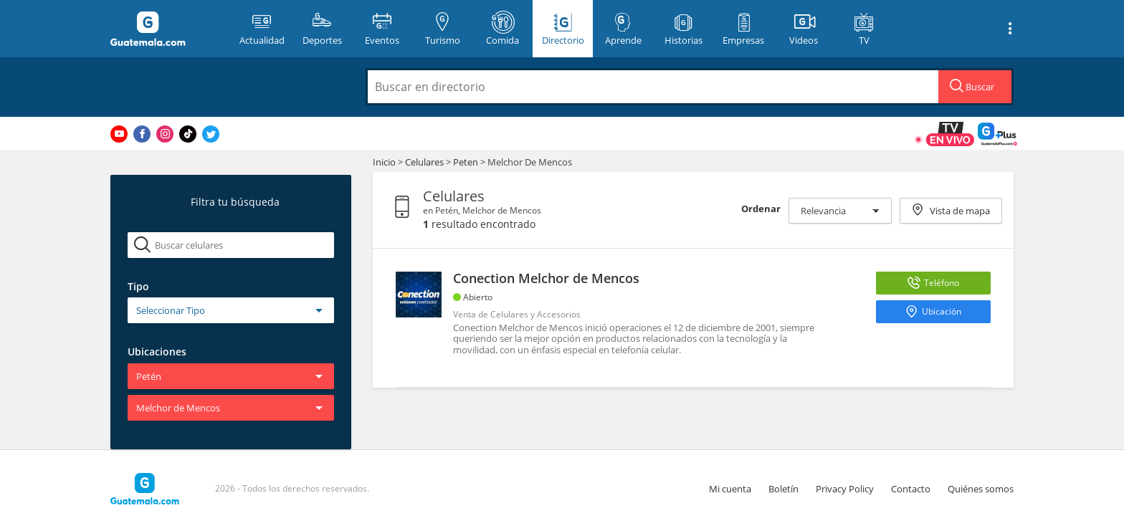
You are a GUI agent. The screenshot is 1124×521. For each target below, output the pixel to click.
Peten (465, 162)
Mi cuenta (730, 488)
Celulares (425, 162)
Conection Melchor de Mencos (546, 278)
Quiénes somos (981, 488)
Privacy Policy (845, 488)
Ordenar (761, 208)
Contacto (910, 488)
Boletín (783, 488)
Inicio (384, 162)
